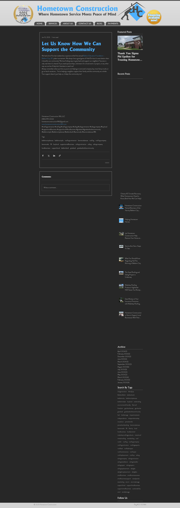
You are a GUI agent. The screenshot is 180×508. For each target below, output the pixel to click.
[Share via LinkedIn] (54, 156)
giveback (73, 148)
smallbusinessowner (133, 475)
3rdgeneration (122, 392)
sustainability (136, 489)
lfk (51, 144)
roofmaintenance (123, 452)
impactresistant (135, 415)
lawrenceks (45, 144)
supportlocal (56, 148)
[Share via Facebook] (43, 156)
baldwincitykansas (47, 140)
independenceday (133, 418)
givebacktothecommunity (85, 148)
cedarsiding (137, 402)
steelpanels (136, 479)
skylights (134, 472)
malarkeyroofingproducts (125, 435)
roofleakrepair (128, 448)
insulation (121, 422)
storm (127, 482)
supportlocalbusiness (133, 485)
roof (137, 438)
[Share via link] (60, 156)
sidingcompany (98, 144)
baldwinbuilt (65, 148)
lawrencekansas (83, 140)
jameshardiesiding (123, 425)
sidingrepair (121, 465)
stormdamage (135, 482)
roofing (91, 140)
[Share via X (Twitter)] (48, 156)
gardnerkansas (128, 408)
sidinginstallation (123, 462)
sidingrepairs (130, 465)
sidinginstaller (133, 462)
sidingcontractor (81, 144)
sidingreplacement (123, 469)
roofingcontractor (71, 140)
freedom (120, 408)
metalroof (138, 435)
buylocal (56, 144)
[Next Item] (139, 43)
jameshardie (129, 422)
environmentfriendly (124, 405)
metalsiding (130, 438)
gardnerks (138, 408)
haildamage (124, 415)
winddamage (126, 492)
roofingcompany (101, 140)
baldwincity (121, 398)
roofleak (120, 448)
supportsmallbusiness (67, 144)
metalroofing (122, 438)
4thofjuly (131, 392)
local (135, 428)
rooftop (132, 455)
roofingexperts (135, 445)
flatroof (134, 405)
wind (119, 492)
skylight (133, 469)
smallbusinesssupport (124, 479)
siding (90, 144)
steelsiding (121, 482)
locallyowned (131, 432)
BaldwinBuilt (122, 395)
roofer (120, 442)
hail (119, 415)
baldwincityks (59, 140)
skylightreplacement (124, 472)
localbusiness (46, 148)
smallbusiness (122, 475)
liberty (131, 428)
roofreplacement (123, 455)
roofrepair (133, 452)
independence (122, 418)
